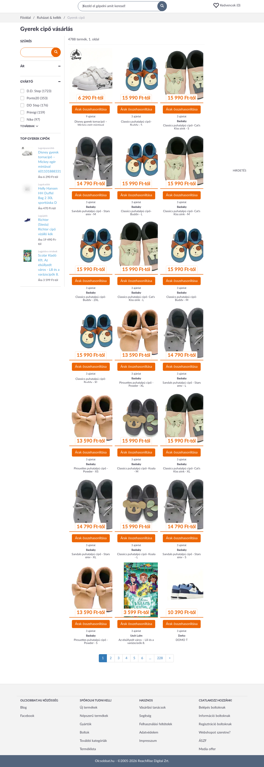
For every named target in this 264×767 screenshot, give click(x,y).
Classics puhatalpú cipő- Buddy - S (136, 123)
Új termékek (88, 707)
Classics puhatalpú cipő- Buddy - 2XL (90, 298)
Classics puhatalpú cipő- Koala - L (136, 556)
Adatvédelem (148, 732)
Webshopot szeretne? (214, 732)
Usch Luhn (136, 635)
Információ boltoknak (214, 716)
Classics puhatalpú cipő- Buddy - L (136, 213)
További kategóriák (93, 741)
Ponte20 (33, 98)
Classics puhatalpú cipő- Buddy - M (181, 298)
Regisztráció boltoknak (215, 724)
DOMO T (182, 639)
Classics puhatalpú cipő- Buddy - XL (90, 380)
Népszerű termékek (94, 716)
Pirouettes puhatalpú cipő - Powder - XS (91, 470)
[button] (228, 5)
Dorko (181, 635)
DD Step (33, 105)
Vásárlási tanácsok (152, 707)
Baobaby (182, 121)
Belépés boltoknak (212, 707)
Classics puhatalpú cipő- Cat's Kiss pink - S (181, 127)
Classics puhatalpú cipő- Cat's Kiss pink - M (181, 213)
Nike (30, 119)
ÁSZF (203, 741)
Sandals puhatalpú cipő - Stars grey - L (182, 384)
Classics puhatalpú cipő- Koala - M (136, 470)
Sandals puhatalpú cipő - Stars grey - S (182, 556)
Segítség (145, 716)
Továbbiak (29, 126)
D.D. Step (34, 91)
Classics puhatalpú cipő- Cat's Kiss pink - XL (181, 470)
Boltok (84, 732)
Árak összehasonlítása (91, 109)
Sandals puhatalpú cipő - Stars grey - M (91, 213)
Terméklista (88, 749)
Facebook (27, 716)
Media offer (207, 749)
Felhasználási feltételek (155, 724)
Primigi (31, 112)
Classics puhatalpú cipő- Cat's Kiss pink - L (136, 298)
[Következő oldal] (170, 658)
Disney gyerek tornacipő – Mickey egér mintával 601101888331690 (91, 124)
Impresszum (148, 741)
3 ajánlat (136, 116)
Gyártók (85, 724)
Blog (23, 707)
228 (160, 658)
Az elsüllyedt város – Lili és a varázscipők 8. (136, 641)
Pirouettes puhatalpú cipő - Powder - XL (136, 384)
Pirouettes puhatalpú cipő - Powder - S (91, 641)
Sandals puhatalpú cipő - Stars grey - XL (91, 556)
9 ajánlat (90, 116)
